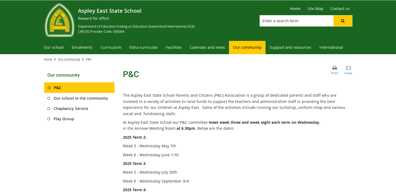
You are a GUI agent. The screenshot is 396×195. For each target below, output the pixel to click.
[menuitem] (54, 47)
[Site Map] (315, 8)
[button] (342, 20)
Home (48, 59)
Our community (69, 59)
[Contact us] (340, 8)
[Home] (295, 8)
